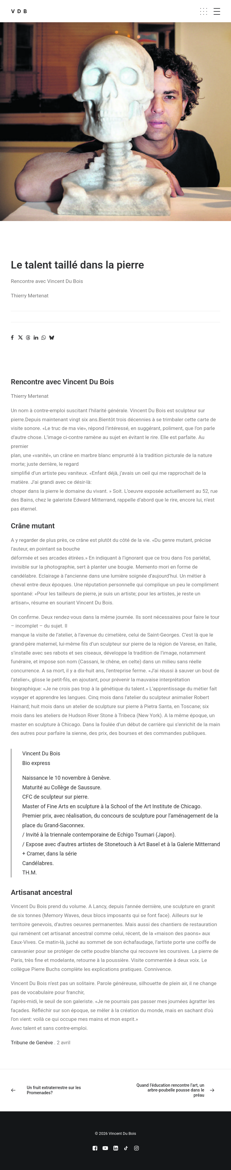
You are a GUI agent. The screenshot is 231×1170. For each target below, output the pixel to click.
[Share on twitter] (20, 337)
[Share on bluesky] (51, 337)
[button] (222, 11)
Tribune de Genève (32, 1042)
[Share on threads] (28, 337)
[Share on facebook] (12, 337)
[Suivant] (178, 1090)
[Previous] (52, 1090)
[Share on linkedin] (35, 337)
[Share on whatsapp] (43, 337)
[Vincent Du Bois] (19, 11)
